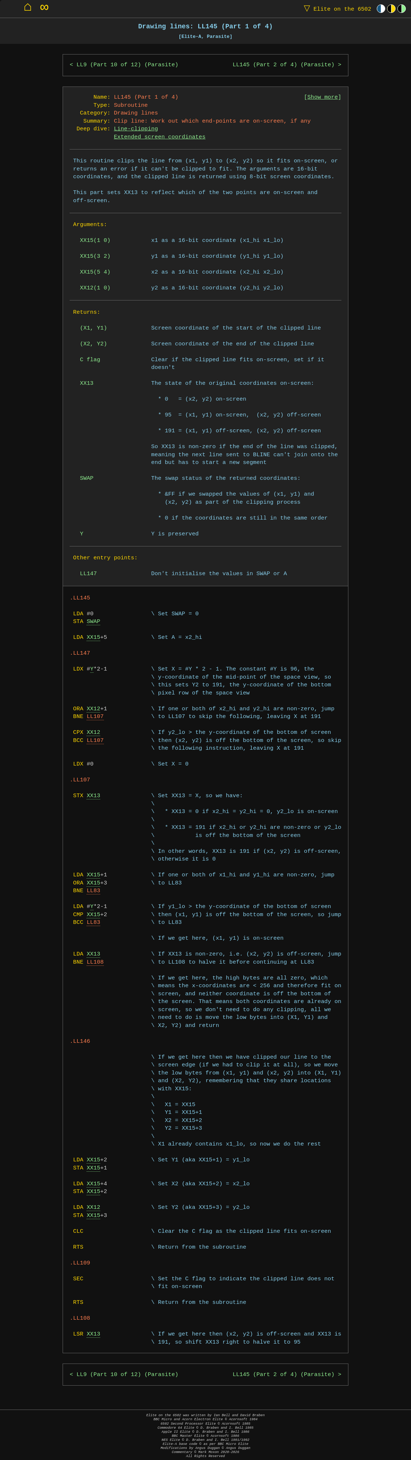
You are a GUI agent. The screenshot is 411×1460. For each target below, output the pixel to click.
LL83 (93, 891)
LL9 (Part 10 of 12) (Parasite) (127, 65)
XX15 (93, 637)
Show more (323, 97)
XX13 (93, 796)
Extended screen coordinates (160, 137)
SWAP (93, 622)
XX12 (93, 709)
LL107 (95, 717)
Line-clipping (136, 129)
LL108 (95, 962)
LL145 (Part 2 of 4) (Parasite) (283, 65)
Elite (336, 9)
